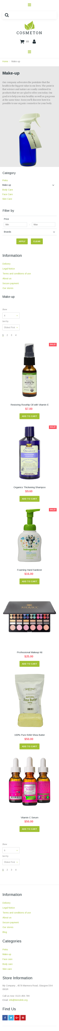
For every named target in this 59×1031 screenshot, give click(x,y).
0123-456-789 (22, 996)
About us (7, 278)
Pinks (5, 949)
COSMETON (30, 32)
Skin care (7, 969)
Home (5, 61)
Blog (5, 932)
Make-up (15, 61)
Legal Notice (9, 268)
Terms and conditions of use (17, 273)
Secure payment (11, 283)
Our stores (8, 288)
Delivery (7, 263)
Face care (7, 959)
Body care (8, 964)
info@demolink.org (18, 1000)
